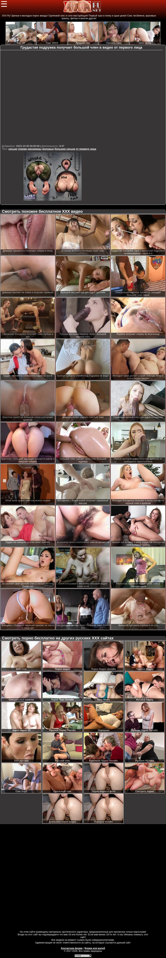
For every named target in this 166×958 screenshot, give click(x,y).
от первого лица (86, 148)
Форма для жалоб (94, 948)
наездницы (35, 148)
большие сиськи (64, 148)
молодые (48, 148)
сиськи (12, 148)
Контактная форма (71, 948)
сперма (22, 148)
